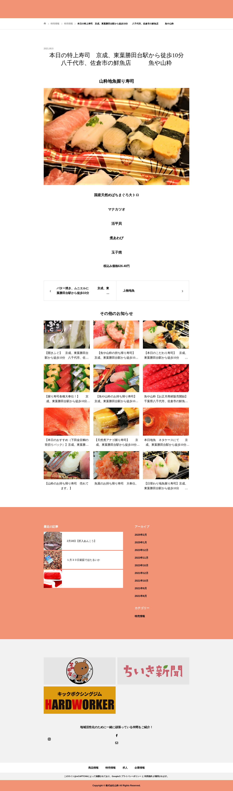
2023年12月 (141, 550)
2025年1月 (141, 542)
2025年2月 (141, 534)
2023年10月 (141, 565)
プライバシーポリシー (131, 776)
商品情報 (93, 767)
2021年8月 (141, 595)
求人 (125, 767)
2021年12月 (141, 573)
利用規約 (148, 776)
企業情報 (140, 767)
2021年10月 (141, 580)
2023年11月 (141, 557)
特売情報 (140, 616)
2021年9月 (141, 588)
